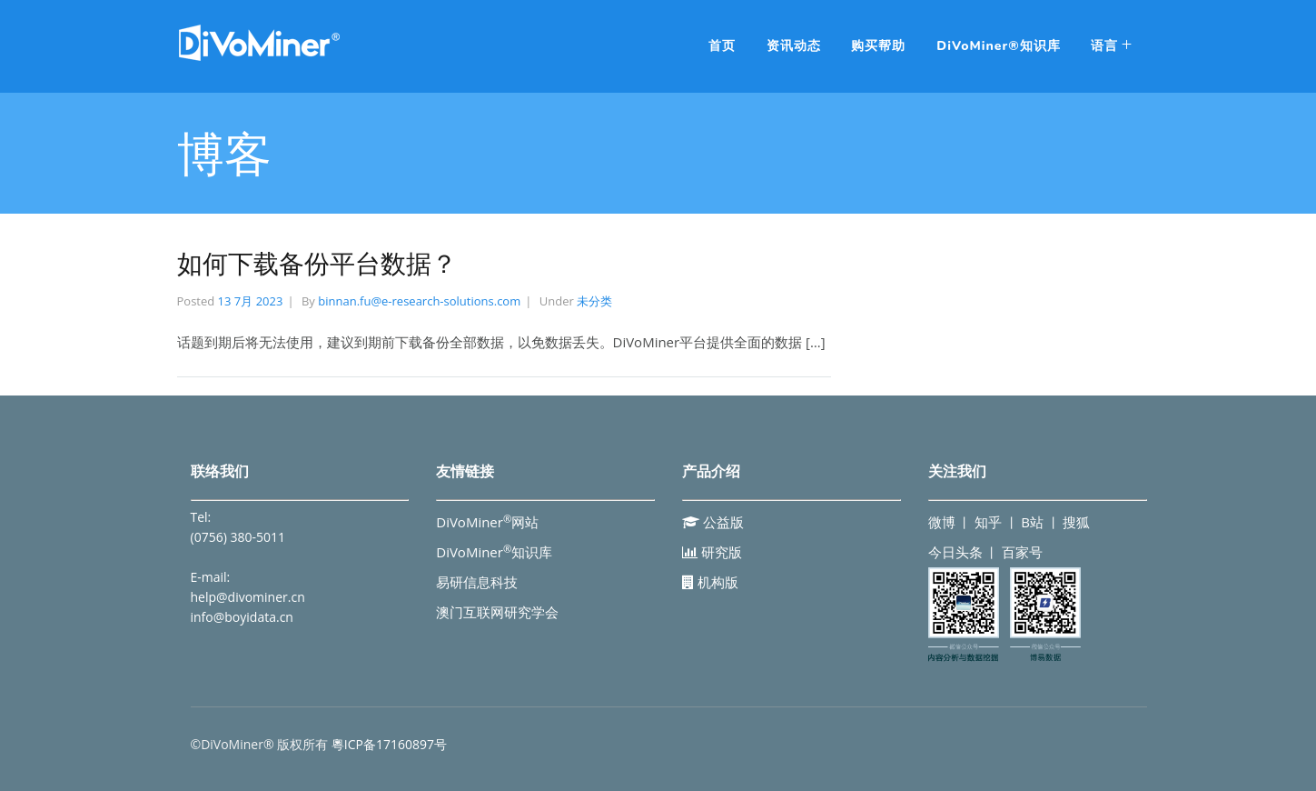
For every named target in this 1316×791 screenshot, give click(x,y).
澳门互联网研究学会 (497, 612)
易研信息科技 (477, 582)
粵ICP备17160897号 (389, 744)
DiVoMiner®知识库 (998, 46)
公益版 (713, 522)
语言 (1104, 46)
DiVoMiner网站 (487, 522)
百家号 (1022, 552)
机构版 (710, 582)
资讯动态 (794, 46)
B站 (1032, 522)
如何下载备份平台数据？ (317, 264)
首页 (722, 46)
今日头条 (955, 552)
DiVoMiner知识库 (494, 552)
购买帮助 (878, 46)
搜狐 (1076, 522)
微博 (941, 522)
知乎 (988, 522)
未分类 (594, 301)
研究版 (712, 552)
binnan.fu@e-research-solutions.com (419, 301)
